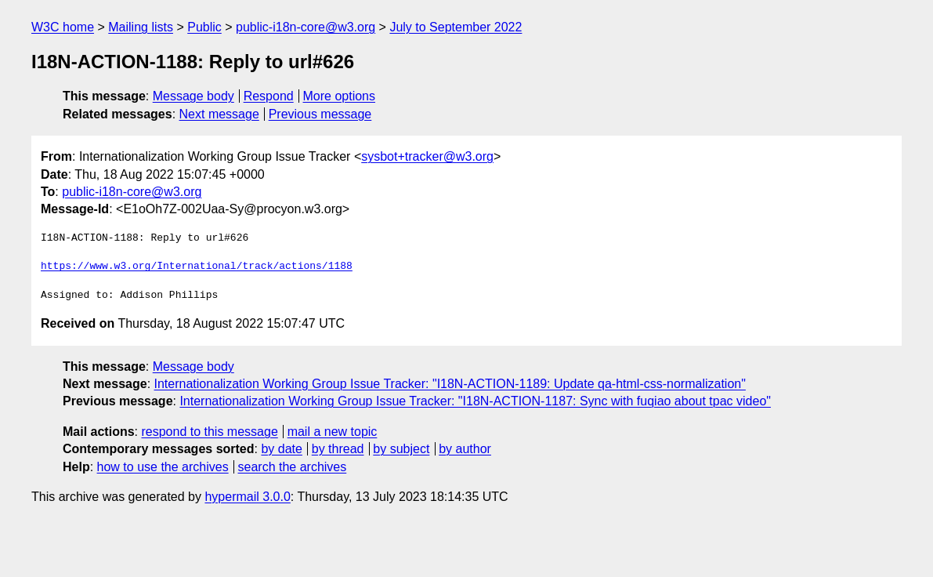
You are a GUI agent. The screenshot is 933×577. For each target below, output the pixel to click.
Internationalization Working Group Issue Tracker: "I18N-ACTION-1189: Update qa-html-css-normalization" (450, 383)
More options (339, 96)
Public (204, 27)
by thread (338, 448)
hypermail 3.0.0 (247, 496)
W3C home (62, 27)
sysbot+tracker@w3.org (427, 156)
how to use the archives (163, 467)
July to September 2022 (455, 27)
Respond (269, 96)
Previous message (320, 114)
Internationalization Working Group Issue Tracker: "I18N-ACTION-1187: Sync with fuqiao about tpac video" (475, 401)
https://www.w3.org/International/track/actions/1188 (197, 266)
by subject (401, 448)
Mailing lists (140, 27)
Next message (219, 114)
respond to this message (209, 431)
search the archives (292, 467)
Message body (193, 96)
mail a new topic (332, 431)
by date (281, 448)
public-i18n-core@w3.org (305, 27)
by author (465, 448)
